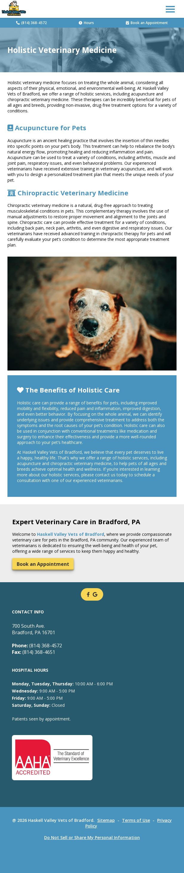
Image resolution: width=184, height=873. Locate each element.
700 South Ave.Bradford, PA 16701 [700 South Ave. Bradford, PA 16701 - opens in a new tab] (33, 629)
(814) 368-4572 (31, 22)
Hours (86, 22)
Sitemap (106, 820)
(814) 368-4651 (33, 652)
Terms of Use (136, 820)
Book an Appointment (147, 22)
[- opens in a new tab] (88, 594)
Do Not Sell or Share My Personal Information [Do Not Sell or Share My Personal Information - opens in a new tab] (92, 837)
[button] (170, 9)
